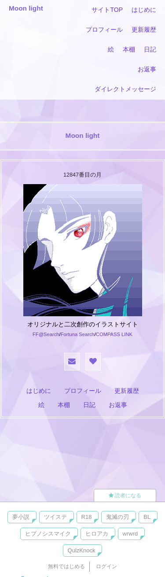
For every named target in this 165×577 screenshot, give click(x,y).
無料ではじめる (66, 566)
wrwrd (130, 533)
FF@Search (46, 334)
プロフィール (104, 29)
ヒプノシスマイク (48, 533)
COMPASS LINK (114, 334)
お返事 (147, 69)
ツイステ (55, 517)
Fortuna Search (78, 334)
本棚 (129, 49)
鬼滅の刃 (117, 517)
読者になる (125, 495)
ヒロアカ (96, 533)
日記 (150, 49)
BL (146, 517)
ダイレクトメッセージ (125, 88)
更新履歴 (144, 29)
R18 (86, 517)
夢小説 (20, 517)
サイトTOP (107, 9)
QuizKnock (81, 550)
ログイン (106, 566)
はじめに (144, 9)
